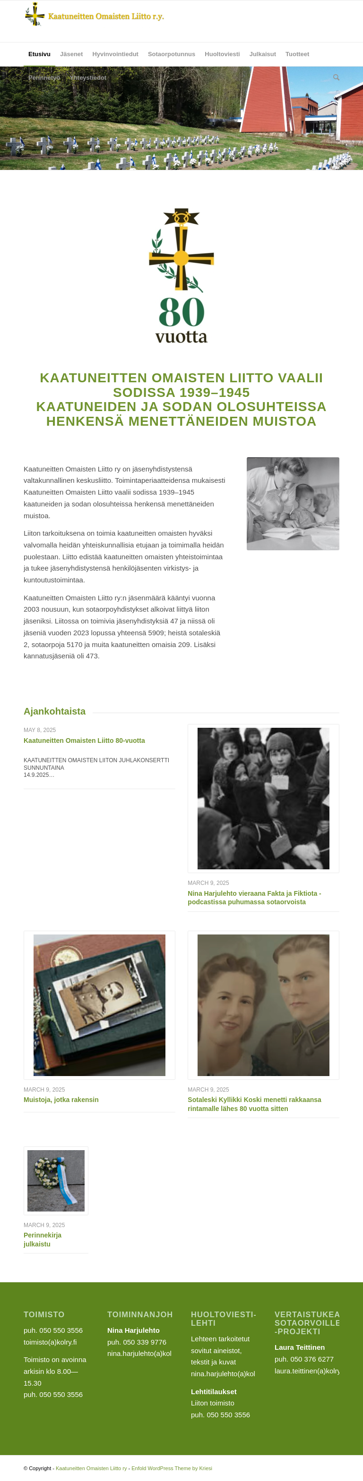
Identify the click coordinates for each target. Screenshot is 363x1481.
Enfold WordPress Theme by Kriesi (171, 1468)
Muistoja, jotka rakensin (61, 1099)
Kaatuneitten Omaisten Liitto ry (91, 1468)
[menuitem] (39, 54)
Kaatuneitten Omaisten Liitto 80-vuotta (84, 740)
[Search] (333, 78)
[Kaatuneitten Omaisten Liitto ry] (94, 21)
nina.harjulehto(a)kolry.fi (228, 1374)
